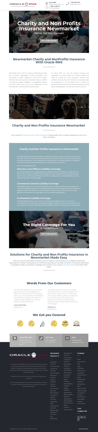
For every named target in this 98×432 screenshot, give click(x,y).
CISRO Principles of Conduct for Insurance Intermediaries (82, 394)
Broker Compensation (81, 378)
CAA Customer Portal (81, 385)
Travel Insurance (54, 373)
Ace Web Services (83, 428)
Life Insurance (54, 388)
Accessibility (80, 399)
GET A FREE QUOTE (49, 41)
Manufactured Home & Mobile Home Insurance (68, 401)
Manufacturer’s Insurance (68, 354)
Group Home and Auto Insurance (53, 397)
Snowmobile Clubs (53, 402)
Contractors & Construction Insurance (67, 359)
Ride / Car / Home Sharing (54, 392)
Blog (78, 364)
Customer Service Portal (81, 402)
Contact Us (80, 381)
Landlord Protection (53, 380)
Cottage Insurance (66, 389)
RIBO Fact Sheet (81, 388)
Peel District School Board (67, 369)
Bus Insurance (68, 372)
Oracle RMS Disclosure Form (82, 374)
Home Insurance (54, 366)
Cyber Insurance (68, 409)
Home (79, 359)
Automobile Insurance (53, 363)
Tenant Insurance (66, 380)
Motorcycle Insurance (53, 376)
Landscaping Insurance (67, 365)
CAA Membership (53, 417)
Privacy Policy (81, 370)
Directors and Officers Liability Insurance (68, 394)
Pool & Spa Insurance (67, 376)
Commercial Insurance (53, 369)
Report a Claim (81, 361)
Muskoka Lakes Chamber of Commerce (54, 412)
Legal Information (80, 367)
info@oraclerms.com (75, 4)
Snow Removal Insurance (54, 407)
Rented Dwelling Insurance (68, 384)
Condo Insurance (66, 406)
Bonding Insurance (53, 385)
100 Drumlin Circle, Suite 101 (56, 4)
